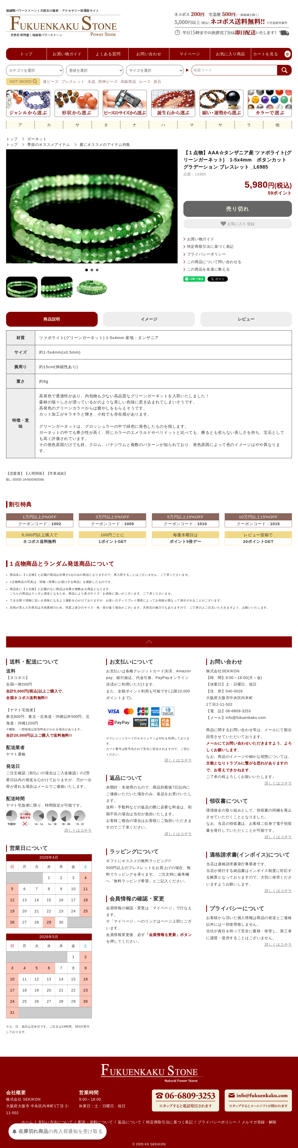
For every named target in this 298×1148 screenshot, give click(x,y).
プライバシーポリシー (206, 254)
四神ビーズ (108, 81)
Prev (14, 207)
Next (169, 207)
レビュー (246, 319)
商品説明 (51, 319)
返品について (129, 1122)
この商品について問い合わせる (214, 262)
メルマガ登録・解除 (259, 1122)
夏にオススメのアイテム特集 (105, 144)
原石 (157, 81)
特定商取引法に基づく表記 (210, 246)
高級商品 (128, 81)
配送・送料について (95, 1122)
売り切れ (237, 209)
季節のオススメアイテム (48, 144)
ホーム (27, 1122)
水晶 (91, 81)
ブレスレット (73, 81)
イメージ (149, 319)
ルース (145, 81)
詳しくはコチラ (78, 830)
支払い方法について (55, 1122)
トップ (12, 139)
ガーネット (37, 139)
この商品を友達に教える (208, 269)
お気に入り (234, 223)
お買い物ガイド (200, 239)
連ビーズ (50, 81)
